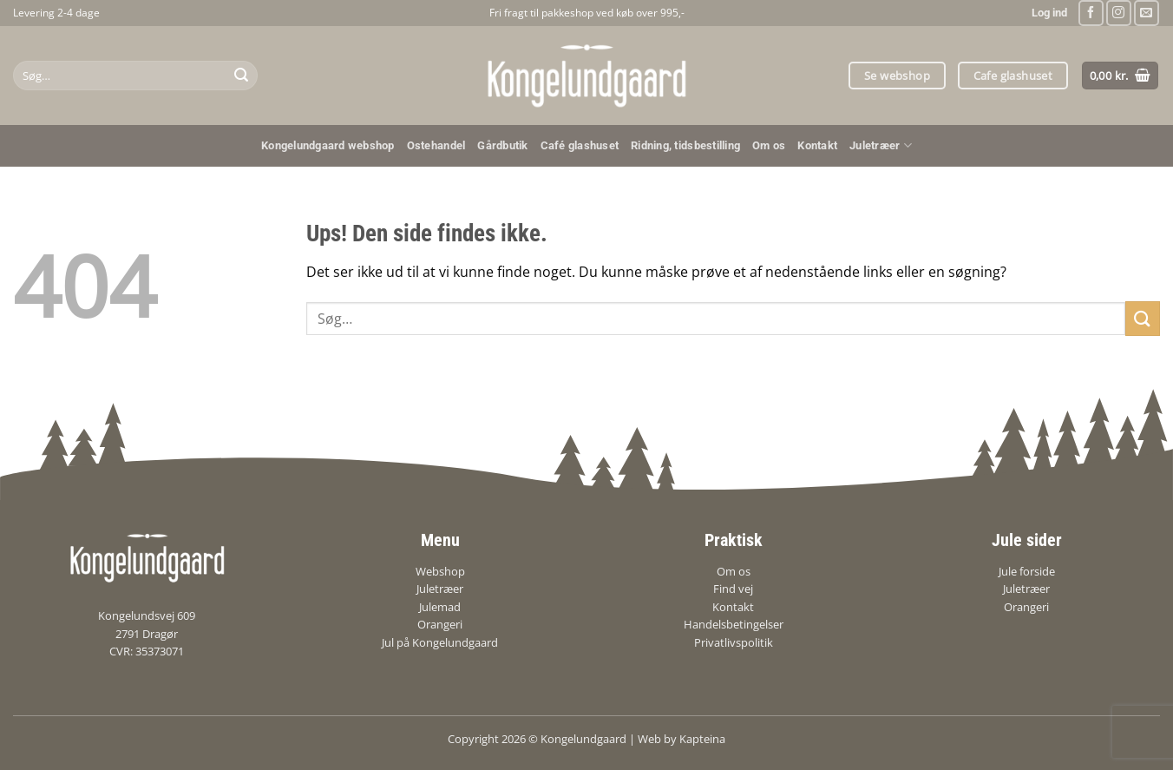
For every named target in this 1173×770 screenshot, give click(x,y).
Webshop (440, 571)
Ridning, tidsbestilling (685, 145)
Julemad (440, 607)
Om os (768, 145)
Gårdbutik (502, 145)
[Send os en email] (1146, 12)
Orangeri (439, 624)
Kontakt (817, 145)
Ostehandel (436, 145)
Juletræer (880, 145)
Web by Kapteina (681, 739)
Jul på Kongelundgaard (440, 642)
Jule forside (1027, 571)
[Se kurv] (1120, 76)
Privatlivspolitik (733, 642)
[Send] (241, 75)
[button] (1049, 13)
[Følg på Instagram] (1118, 12)
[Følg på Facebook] (1091, 12)
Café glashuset (580, 145)
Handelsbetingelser (733, 624)
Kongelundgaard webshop (328, 145)
